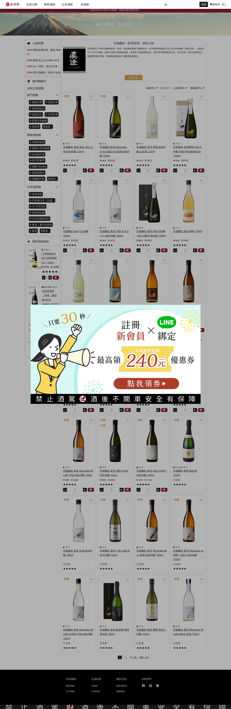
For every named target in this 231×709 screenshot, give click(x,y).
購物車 (215, 4)
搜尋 (203, 4)
